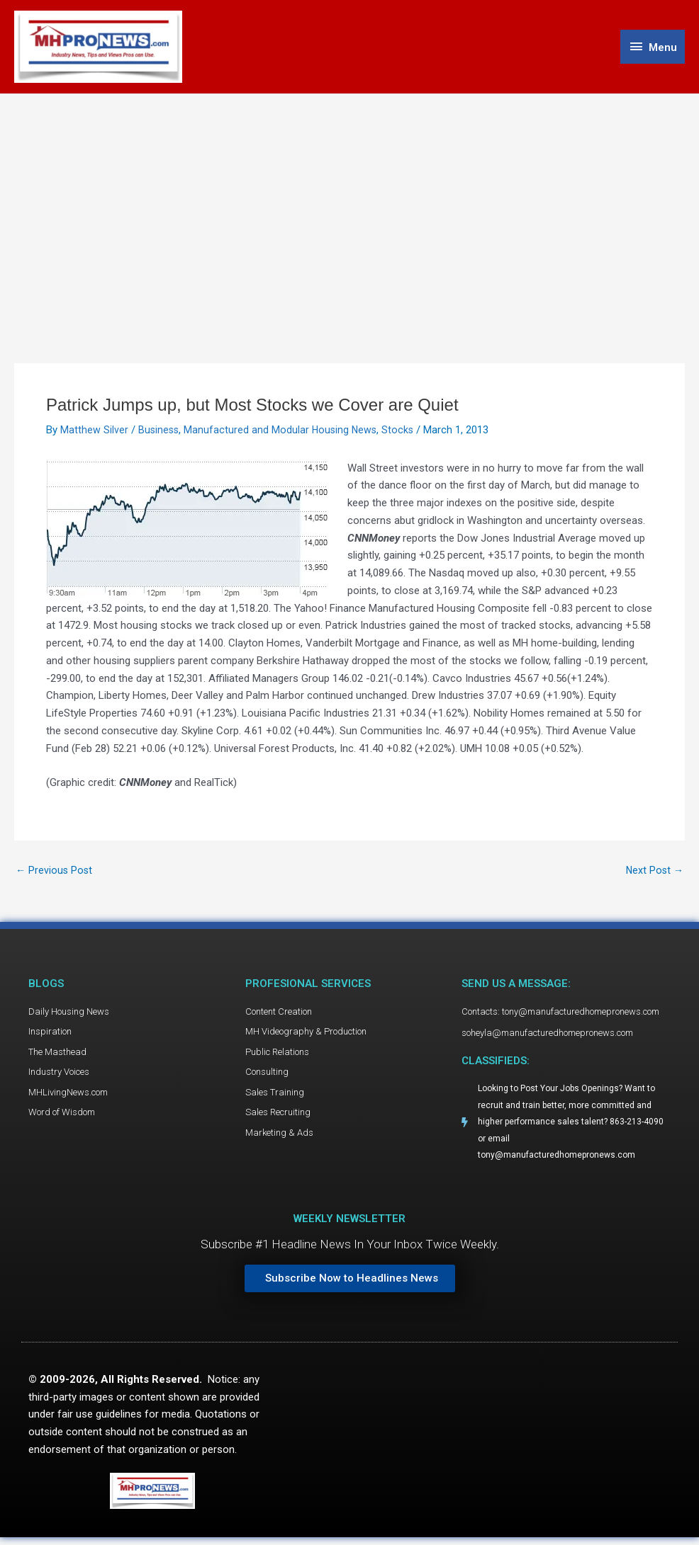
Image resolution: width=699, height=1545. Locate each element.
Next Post (653, 873)
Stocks (402, 432)
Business (159, 432)
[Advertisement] (349, 203)
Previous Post (55, 873)
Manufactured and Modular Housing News (283, 432)
